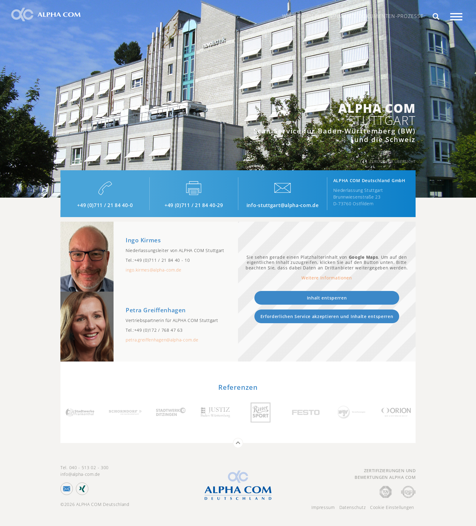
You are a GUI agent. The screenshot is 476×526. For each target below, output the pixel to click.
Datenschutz (352, 507)
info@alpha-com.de (80, 474)
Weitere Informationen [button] (326, 278)
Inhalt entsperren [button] (327, 298)
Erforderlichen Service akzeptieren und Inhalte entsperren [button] (326, 316)
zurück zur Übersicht (392, 161)
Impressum (323, 507)
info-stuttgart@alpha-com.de (282, 205)
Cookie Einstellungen (392, 507)
